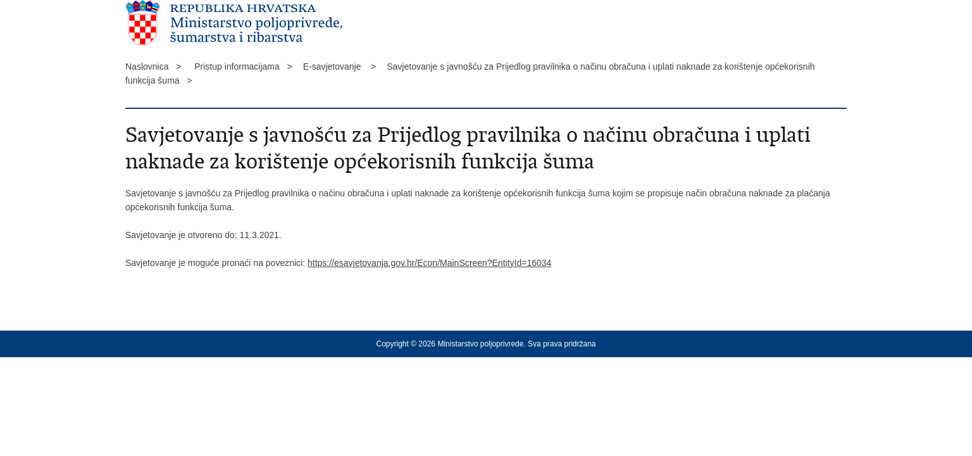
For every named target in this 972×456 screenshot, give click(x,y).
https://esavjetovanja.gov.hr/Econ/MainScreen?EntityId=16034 (429, 263)
